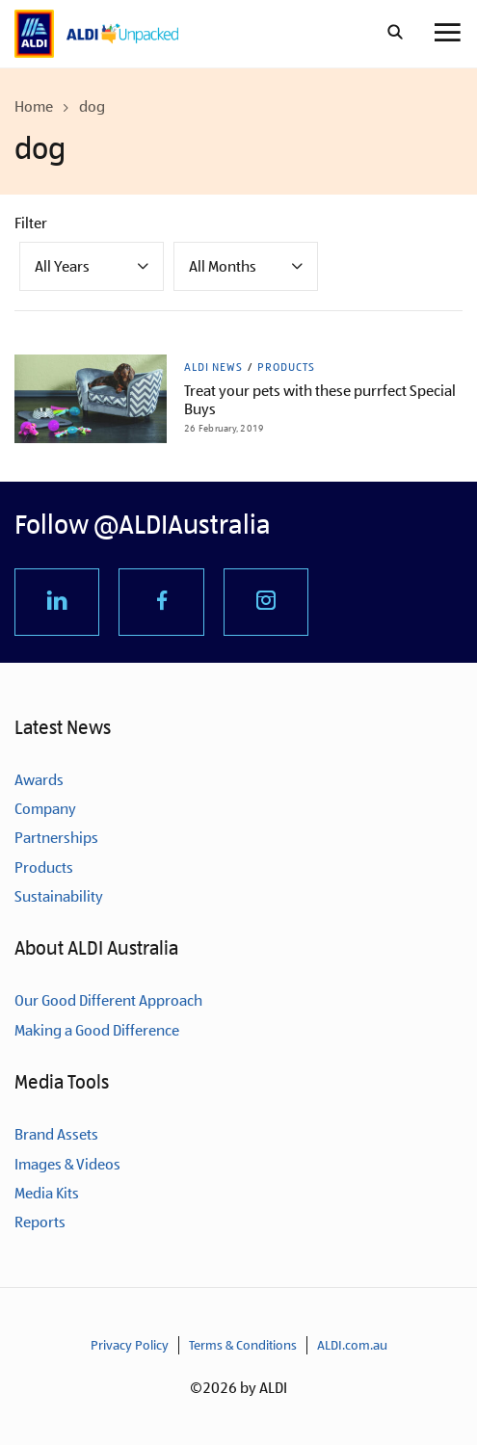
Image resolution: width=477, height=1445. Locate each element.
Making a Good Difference (96, 1030)
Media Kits (46, 1193)
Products (286, 367)
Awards (39, 780)
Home (33, 106)
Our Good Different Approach (108, 1000)
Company (45, 809)
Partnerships (56, 837)
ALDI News (213, 367)
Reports (40, 1222)
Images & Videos (67, 1164)
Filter (30, 223)
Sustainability (58, 896)
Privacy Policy (130, 1345)
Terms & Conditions (243, 1345)
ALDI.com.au (352, 1345)
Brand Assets (56, 1134)
